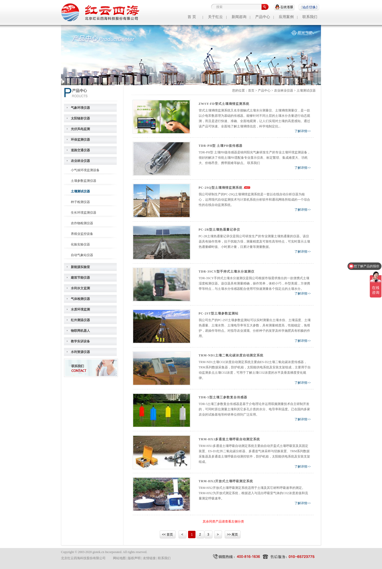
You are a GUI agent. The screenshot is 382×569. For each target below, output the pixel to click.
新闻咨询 (239, 17)
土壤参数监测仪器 (83, 181)
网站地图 (119, 558)
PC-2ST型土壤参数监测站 (219, 313)
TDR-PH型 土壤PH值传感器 (221, 146)
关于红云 (215, 17)
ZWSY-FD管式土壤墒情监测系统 (224, 104)
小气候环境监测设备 (85, 170)
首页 (251, 90)
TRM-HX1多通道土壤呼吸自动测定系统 (229, 439)
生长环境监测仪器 (83, 212)
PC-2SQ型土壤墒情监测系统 (220, 187)
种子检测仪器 (80, 202)
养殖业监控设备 (82, 234)
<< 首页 (167, 534)
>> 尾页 (232, 534)
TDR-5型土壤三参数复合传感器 (223, 397)
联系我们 (309, 17)
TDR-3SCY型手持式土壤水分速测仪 (226, 271)
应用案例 (286, 17)
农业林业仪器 (80, 161)
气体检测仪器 (80, 299)
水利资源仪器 (80, 352)
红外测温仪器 (80, 320)
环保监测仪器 (80, 139)
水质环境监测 (80, 309)
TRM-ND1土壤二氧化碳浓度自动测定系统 (231, 355)
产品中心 (262, 17)
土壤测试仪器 (80, 191)
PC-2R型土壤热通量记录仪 (219, 229)
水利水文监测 (80, 288)
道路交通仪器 (80, 150)
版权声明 (134, 558)
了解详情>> (302, 131)
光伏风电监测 (80, 129)
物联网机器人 (80, 331)
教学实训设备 (80, 341)
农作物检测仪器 (82, 223)
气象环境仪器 (80, 108)
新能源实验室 (80, 267)
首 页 (192, 17)
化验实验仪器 (80, 244)
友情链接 (149, 558)
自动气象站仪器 (82, 255)
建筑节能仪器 (80, 277)
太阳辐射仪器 (80, 118)
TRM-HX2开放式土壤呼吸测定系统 (226, 481)
